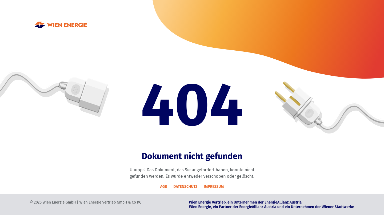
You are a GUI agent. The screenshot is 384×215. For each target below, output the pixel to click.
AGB (163, 186)
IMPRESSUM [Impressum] (214, 186)
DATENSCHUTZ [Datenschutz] (185, 186)
